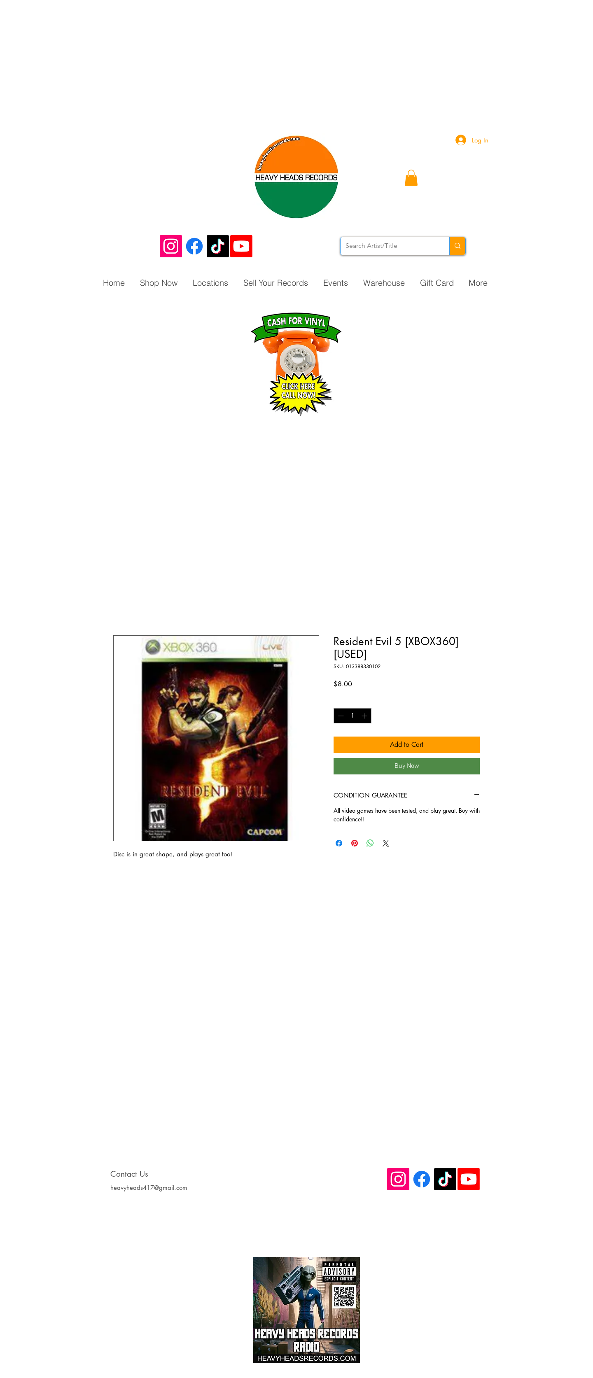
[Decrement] (340, 716)
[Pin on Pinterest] (355, 843)
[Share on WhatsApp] (370, 843)
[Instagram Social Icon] (171, 246)
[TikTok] (218, 246)
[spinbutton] (352, 716)
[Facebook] (194, 246)
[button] (411, 178)
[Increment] (365, 716)
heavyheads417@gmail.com (148, 1187)
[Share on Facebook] (339, 843)
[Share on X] (386, 843)
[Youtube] (241, 246)
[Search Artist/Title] (389, 246)
